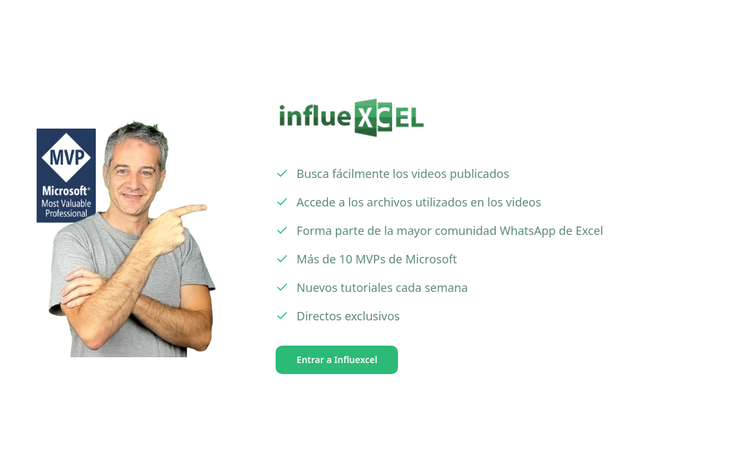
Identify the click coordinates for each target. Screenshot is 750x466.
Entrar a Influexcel (336, 359)
